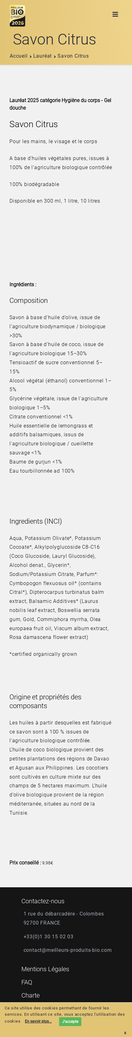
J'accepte (70, 1021)
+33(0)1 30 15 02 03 (49, 937)
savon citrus (71, 56)
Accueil (19, 56)
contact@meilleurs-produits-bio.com (68, 950)
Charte (30, 995)
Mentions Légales (45, 969)
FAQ (26, 982)
